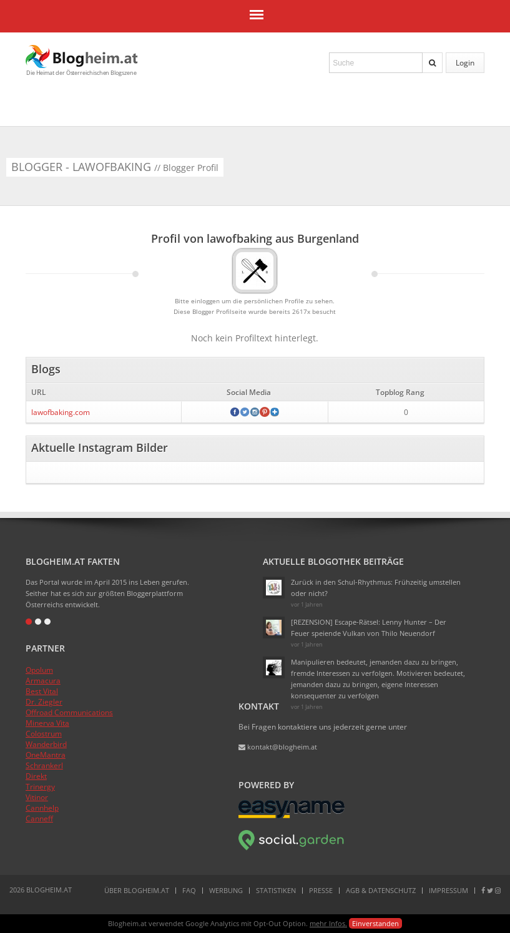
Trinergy (40, 786)
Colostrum (44, 733)
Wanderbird (46, 744)
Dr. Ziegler (44, 701)
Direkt (36, 776)
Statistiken (276, 890)
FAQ (189, 890)
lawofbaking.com (60, 412)
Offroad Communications (69, 712)
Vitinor (37, 797)
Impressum (448, 890)
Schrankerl (44, 765)
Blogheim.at (82, 56)
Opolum (39, 670)
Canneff (39, 818)
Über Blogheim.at (136, 890)
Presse (321, 890)
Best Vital (42, 691)
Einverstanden (375, 923)
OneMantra (46, 755)
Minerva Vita (47, 723)
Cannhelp (42, 808)
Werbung (226, 890)
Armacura (43, 680)
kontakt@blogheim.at (277, 746)
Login (465, 62)
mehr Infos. (328, 923)
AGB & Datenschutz (381, 890)
